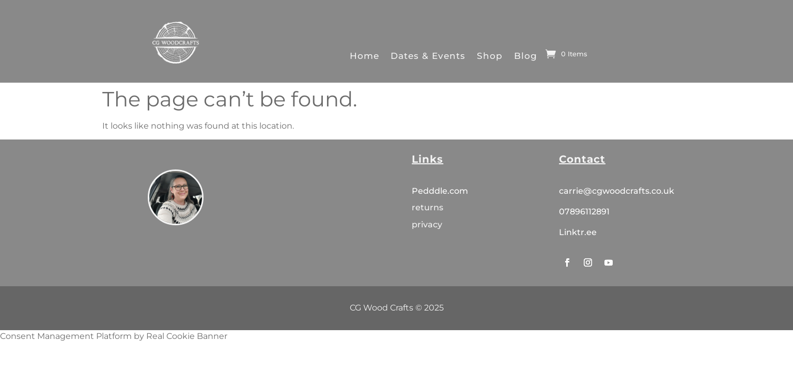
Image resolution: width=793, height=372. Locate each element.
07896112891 (584, 211)
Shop (490, 55)
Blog (525, 55)
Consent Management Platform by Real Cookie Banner (113, 336)
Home (364, 55)
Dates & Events (428, 55)
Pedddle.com (441, 191)
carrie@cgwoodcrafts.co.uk (616, 191)
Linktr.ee (578, 232)
